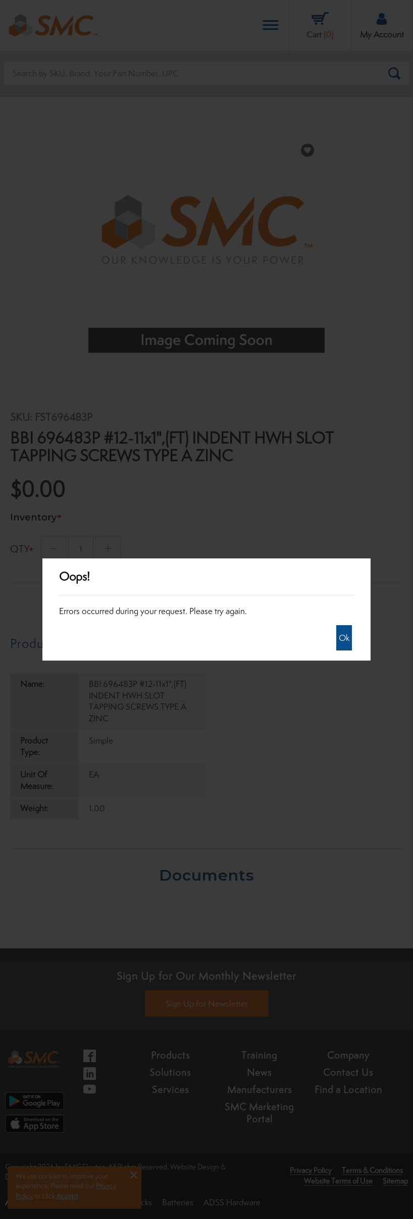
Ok (344, 637)
